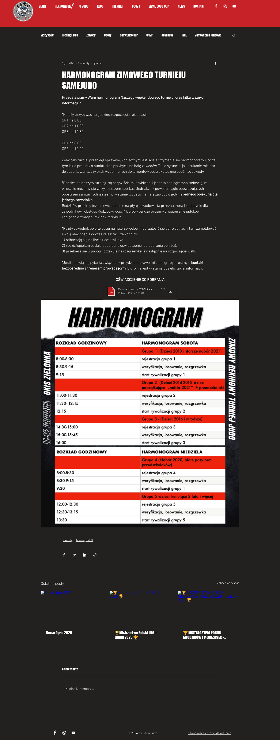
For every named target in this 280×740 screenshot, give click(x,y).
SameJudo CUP (129, 35)
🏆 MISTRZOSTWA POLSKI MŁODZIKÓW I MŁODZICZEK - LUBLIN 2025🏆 (203, 635)
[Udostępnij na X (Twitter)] (74, 555)
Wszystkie (47, 35)
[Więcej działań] (215, 63)
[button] (86, 6)
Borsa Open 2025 (59, 632)
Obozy (107, 35)
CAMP (149, 35)
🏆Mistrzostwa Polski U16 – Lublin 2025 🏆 (136, 635)
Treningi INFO (70, 35)
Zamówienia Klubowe (208, 35)
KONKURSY (167, 35)
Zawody (91, 35)
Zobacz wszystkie (228, 583)
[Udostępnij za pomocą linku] (95, 555)
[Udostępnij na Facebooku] (64, 555)
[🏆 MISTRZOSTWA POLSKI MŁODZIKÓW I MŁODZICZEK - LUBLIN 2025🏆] (208, 608)
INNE (184, 35)
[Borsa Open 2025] (71, 608)
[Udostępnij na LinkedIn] (85, 555)
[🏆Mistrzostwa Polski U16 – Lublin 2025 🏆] (140, 608)
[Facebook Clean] (216, 6)
